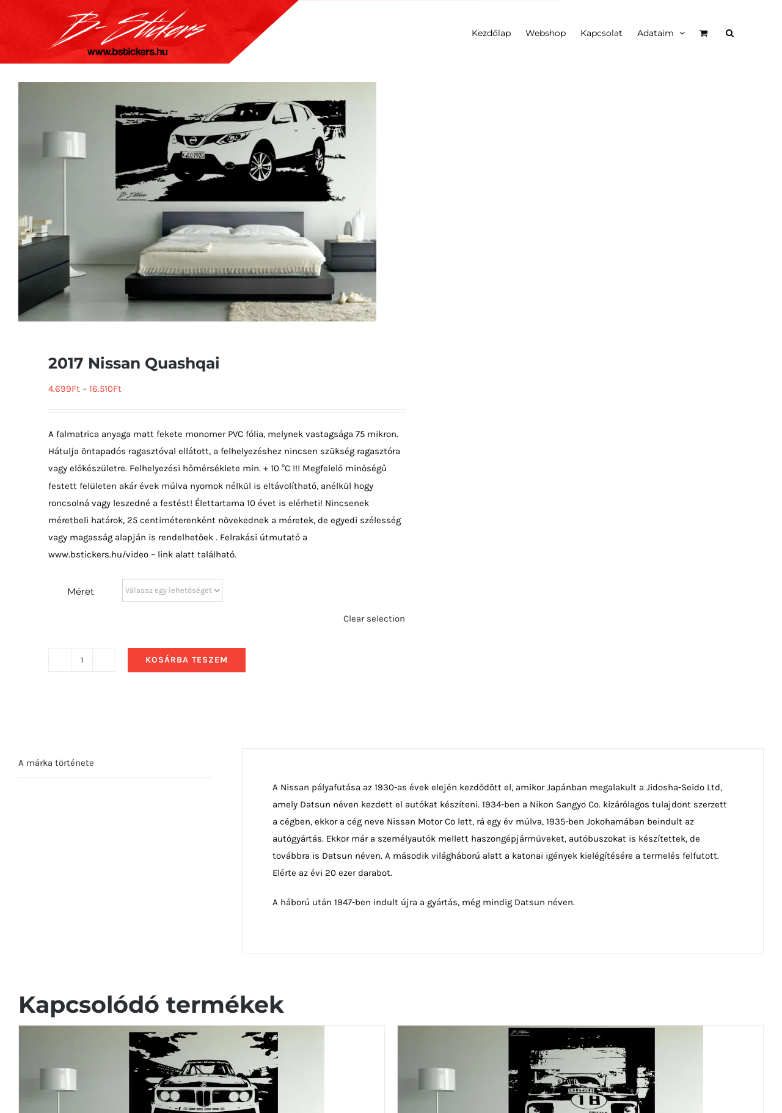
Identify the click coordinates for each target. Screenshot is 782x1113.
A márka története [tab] (56, 762)
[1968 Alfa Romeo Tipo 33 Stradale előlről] (550, 1034)
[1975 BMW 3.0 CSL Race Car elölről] (171, 1034)
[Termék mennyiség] (82, 660)
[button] (730, 31)
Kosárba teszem (186, 660)
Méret (80, 591)
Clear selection (374, 618)
